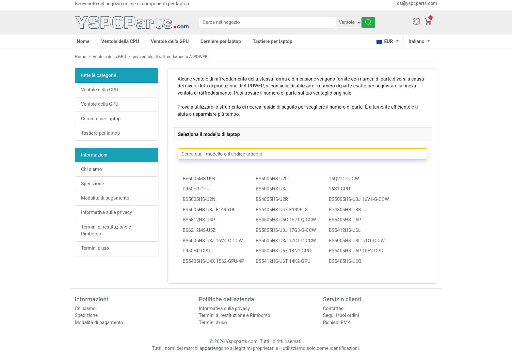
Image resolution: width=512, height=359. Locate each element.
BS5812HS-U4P (199, 220)
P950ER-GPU (196, 189)
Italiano (416, 41)
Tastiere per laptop (272, 41)
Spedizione (92, 184)
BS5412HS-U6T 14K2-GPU (283, 261)
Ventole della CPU (120, 41)
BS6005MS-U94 (199, 179)
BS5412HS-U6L (345, 230)
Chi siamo (91, 169)
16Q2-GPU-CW (344, 179)
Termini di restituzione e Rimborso (234, 315)
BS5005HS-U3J (272, 189)
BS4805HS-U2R (272, 199)
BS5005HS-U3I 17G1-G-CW (357, 241)
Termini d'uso (95, 248)
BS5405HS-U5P (345, 220)
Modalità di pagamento (105, 198)
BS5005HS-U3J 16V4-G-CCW (213, 241)
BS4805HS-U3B (345, 210)
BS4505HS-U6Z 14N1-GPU (283, 251)
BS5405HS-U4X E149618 (282, 210)
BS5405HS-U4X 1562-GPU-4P (213, 261)
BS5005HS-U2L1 (273, 179)
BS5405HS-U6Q (345, 261)
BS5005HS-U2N (199, 199)
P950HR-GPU (196, 251)
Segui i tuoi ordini (341, 315)
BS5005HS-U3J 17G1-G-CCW (286, 241)
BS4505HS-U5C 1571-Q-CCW (286, 220)
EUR (384, 41)
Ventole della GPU (170, 41)
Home (83, 41)
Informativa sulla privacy (106, 212)
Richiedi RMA (337, 322)
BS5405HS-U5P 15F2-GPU (356, 251)
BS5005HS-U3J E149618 (208, 210)
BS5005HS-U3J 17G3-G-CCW (286, 230)
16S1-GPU (339, 189)
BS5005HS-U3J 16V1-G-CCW (359, 199)
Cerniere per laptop (220, 41)
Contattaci (333, 308)
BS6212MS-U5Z (199, 230)
